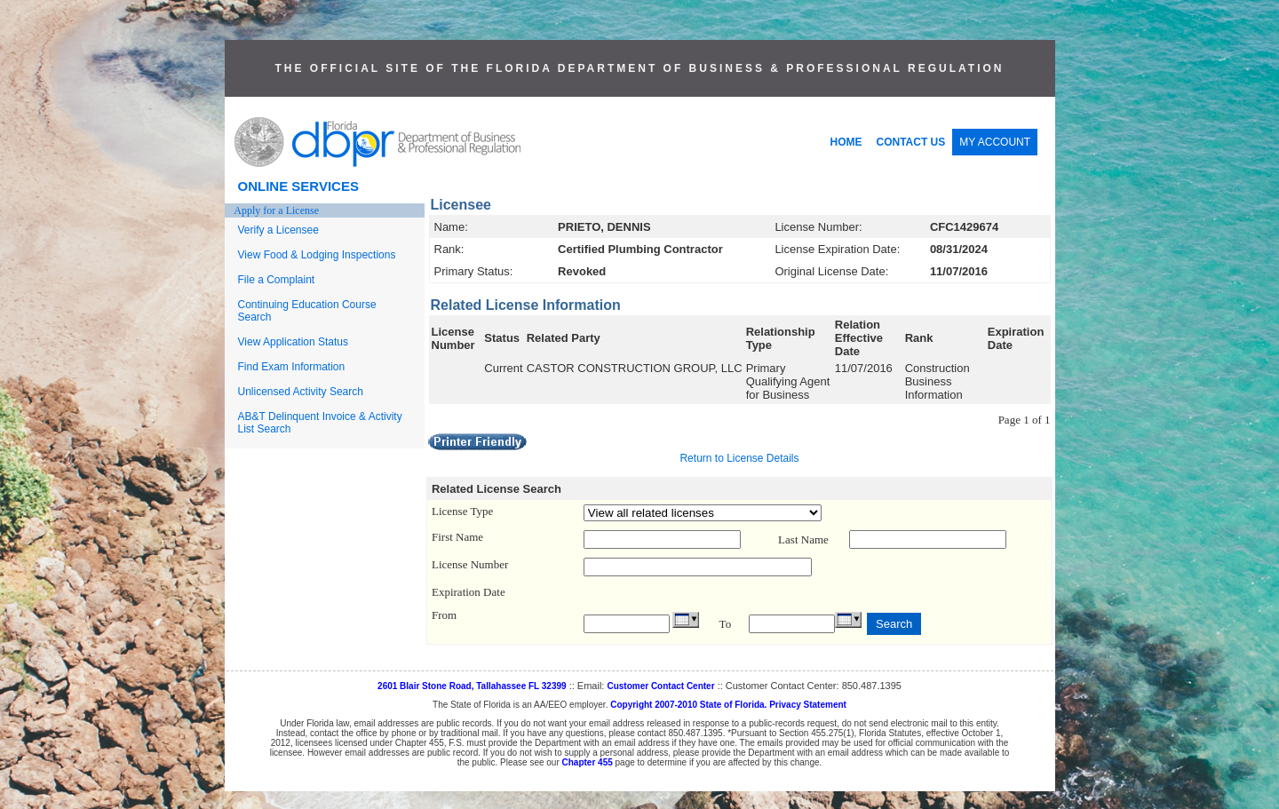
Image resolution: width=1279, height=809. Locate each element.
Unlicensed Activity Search (300, 391)
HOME (846, 142)
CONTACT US (911, 142)
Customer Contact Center (660, 686)
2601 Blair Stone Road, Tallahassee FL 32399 (472, 686)
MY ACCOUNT (994, 142)
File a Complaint (276, 280)
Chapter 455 (587, 762)
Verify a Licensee (278, 230)
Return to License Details (738, 458)
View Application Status (293, 342)
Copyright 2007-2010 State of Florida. (688, 705)
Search (894, 624)
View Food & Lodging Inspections (317, 255)
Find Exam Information (292, 367)
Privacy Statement (807, 705)
